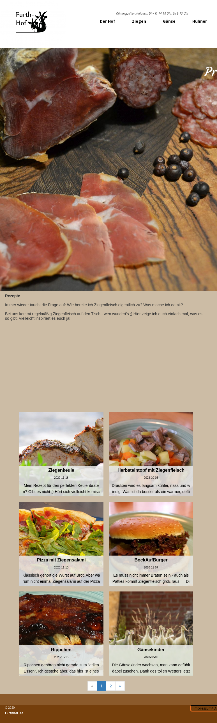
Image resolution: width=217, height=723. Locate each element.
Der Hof (107, 21)
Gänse (169, 21)
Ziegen (139, 21)
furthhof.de (14, 713)
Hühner (199, 21)
